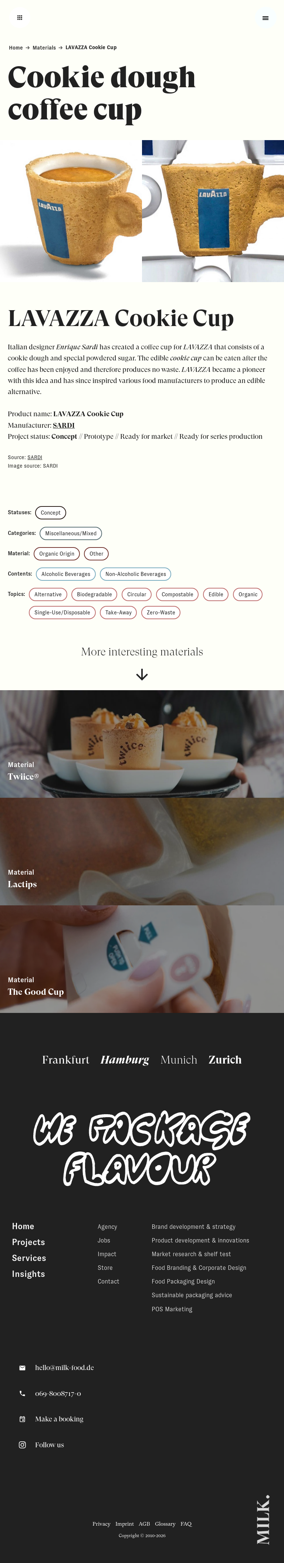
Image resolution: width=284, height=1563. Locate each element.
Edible (216, 594)
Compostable (177, 594)
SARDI (64, 425)
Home (16, 47)
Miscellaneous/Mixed (71, 533)
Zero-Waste (161, 613)
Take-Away (118, 613)
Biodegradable (94, 594)
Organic (248, 594)
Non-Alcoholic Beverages (135, 574)
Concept (51, 513)
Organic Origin (56, 554)
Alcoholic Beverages (65, 574)
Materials (44, 47)
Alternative (48, 594)
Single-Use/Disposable (62, 613)
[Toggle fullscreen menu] (265, 17)
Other (96, 554)
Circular (136, 594)
